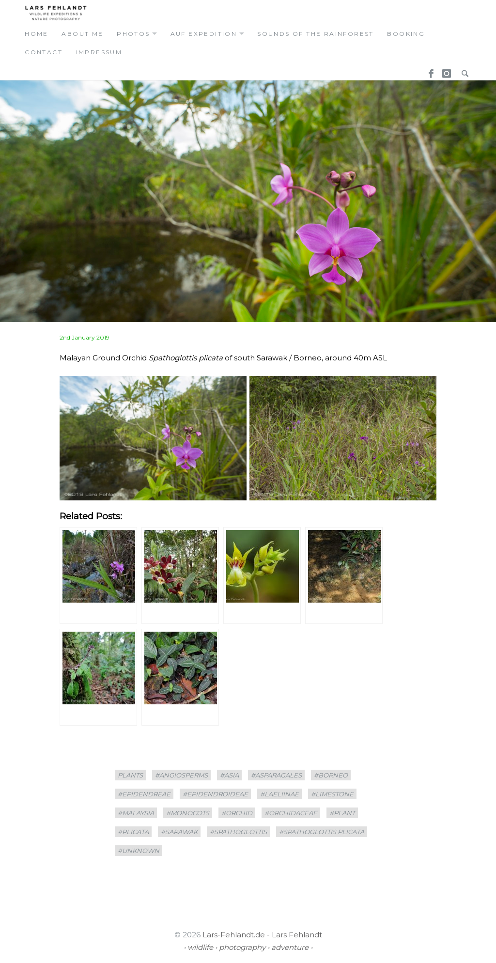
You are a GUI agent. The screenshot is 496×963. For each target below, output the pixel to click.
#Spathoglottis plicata (321, 832)
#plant (342, 813)
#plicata (133, 832)
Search (462, 70)
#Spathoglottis (238, 832)
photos (133, 33)
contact (43, 52)
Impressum (99, 52)
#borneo (331, 775)
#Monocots (187, 813)
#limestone (332, 794)
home (36, 33)
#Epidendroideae (215, 794)
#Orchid (236, 813)
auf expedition (203, 33)
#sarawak (179, 832)
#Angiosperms (181, 775)
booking (406, 33)
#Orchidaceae (290, 813)
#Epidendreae (144, 794)
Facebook (427, 70)
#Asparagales (276, 775)
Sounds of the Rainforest (315, 33)
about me (82, 33)
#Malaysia (136, 813)
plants (130, 775)
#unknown (138, 850)
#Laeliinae (279, 794)
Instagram (445, 70)
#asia (229, 775)
